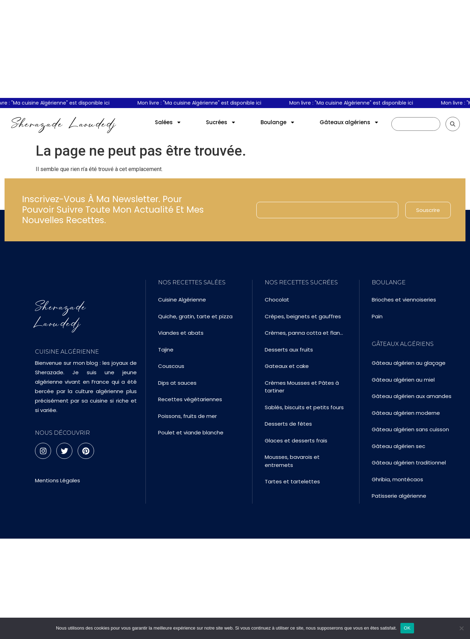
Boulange (278, 122)
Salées (168, 122)
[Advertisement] (235, 49)
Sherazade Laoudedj (63, 124)
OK (407, 628)
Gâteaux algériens (349, 122)
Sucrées (221, 122)
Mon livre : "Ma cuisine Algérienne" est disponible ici (203, 102)
